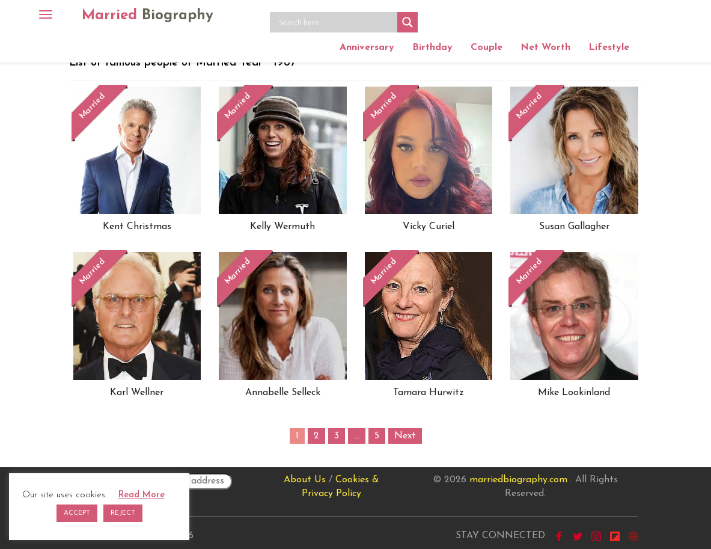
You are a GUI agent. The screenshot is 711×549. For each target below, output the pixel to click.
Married (147, 15)
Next (405, 436)
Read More (141, 495)
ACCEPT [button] (77, 513)
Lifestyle (608, 47)
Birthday (432, 47)
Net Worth (545, 47)
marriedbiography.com (518, 480)
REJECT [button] (123, 513)
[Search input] (336, 22)
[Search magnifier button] (407, 22)
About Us (305, 480)
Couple (486, 47)
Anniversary (367, 47)
